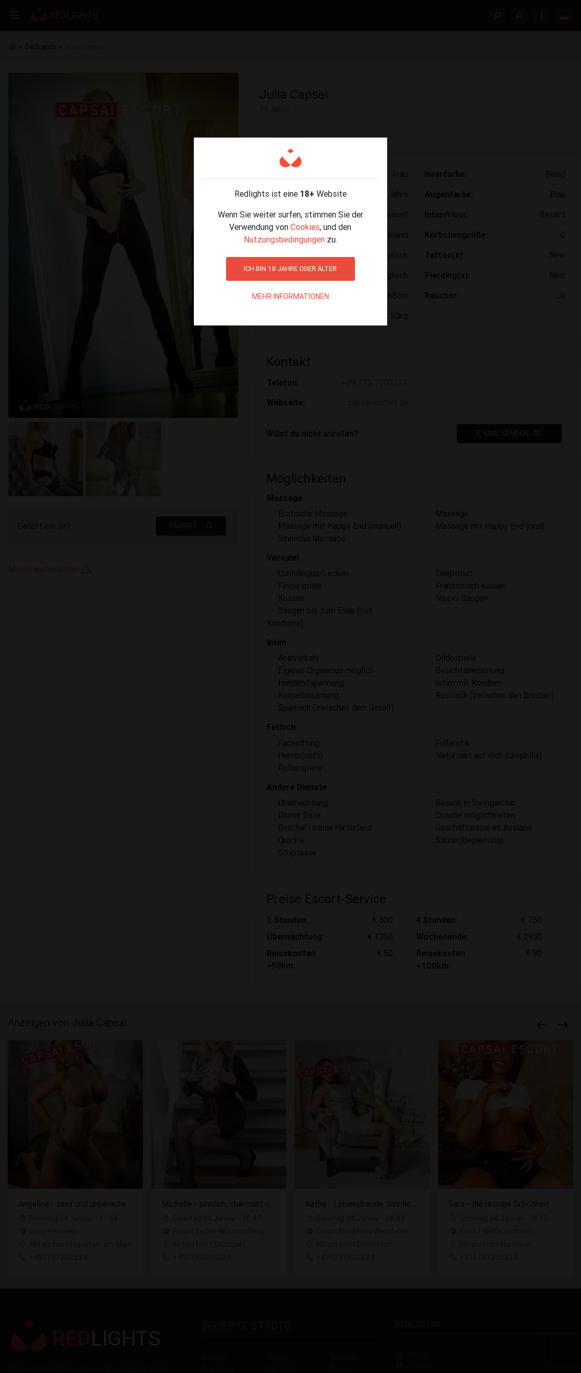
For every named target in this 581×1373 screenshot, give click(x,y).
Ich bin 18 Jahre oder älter (290, 268)
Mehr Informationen (290, 296)
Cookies (305, 227)
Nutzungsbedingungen (284, 239)
